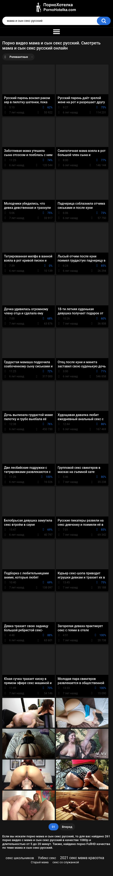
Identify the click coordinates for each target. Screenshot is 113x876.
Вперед (67, 827)
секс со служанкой (65, 862)
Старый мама (40, 862)
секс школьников (20, 858)
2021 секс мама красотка (82, 858)
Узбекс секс (47, 858)
